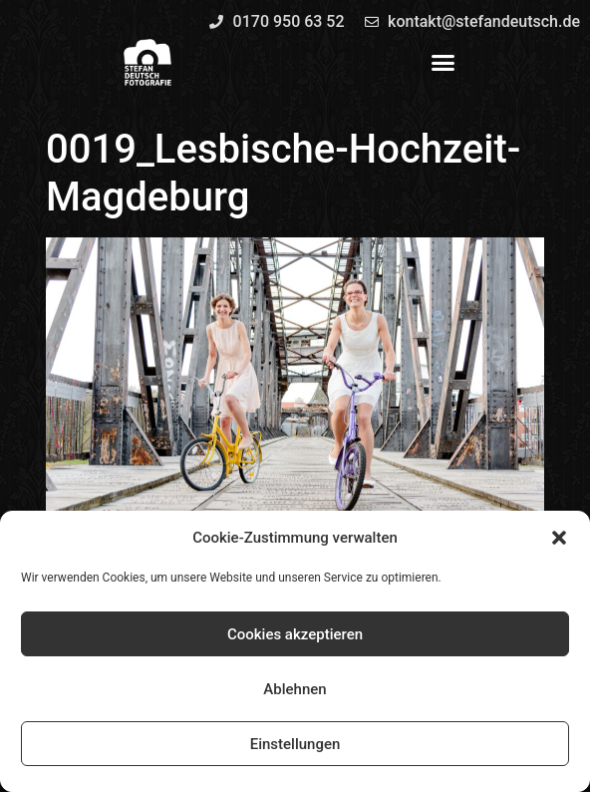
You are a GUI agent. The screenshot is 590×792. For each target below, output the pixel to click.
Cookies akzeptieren (295, 634)
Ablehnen (294, 689)
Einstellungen (295, 744)
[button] (559, 538)
